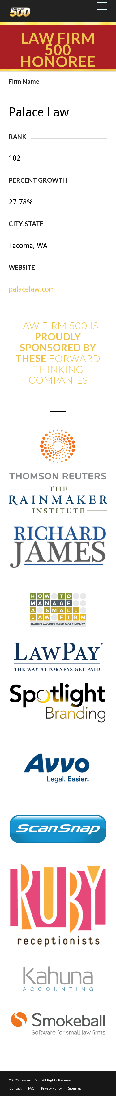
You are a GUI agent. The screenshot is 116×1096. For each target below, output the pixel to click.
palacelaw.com (32, 289)
